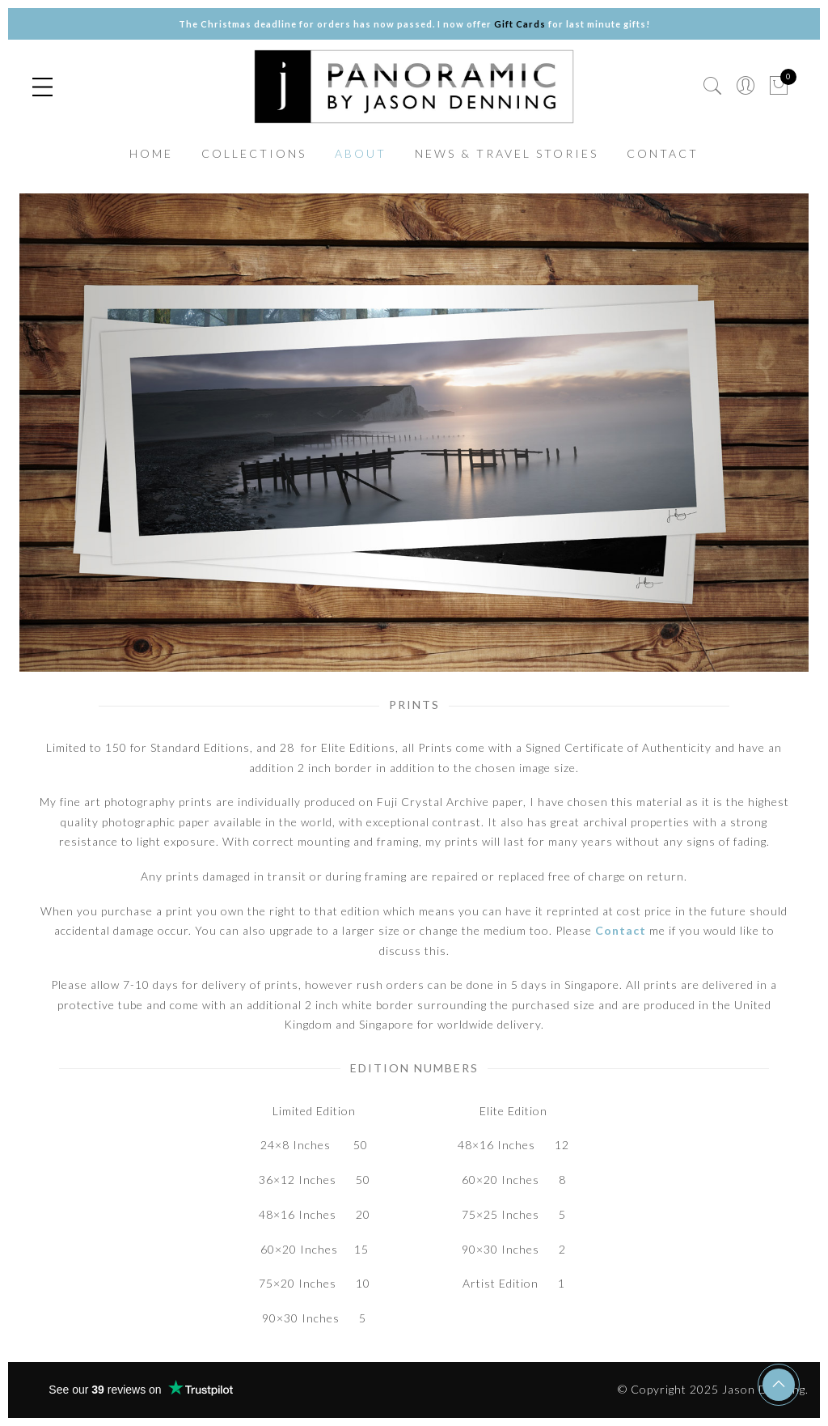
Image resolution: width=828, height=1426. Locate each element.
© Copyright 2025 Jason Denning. (713, 1389)
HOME (151, 153)
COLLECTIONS (253, 153)
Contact (620, 930)
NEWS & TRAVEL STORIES (506, 153)
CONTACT (663, 153)
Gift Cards (520, 24)
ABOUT (361, 153)
